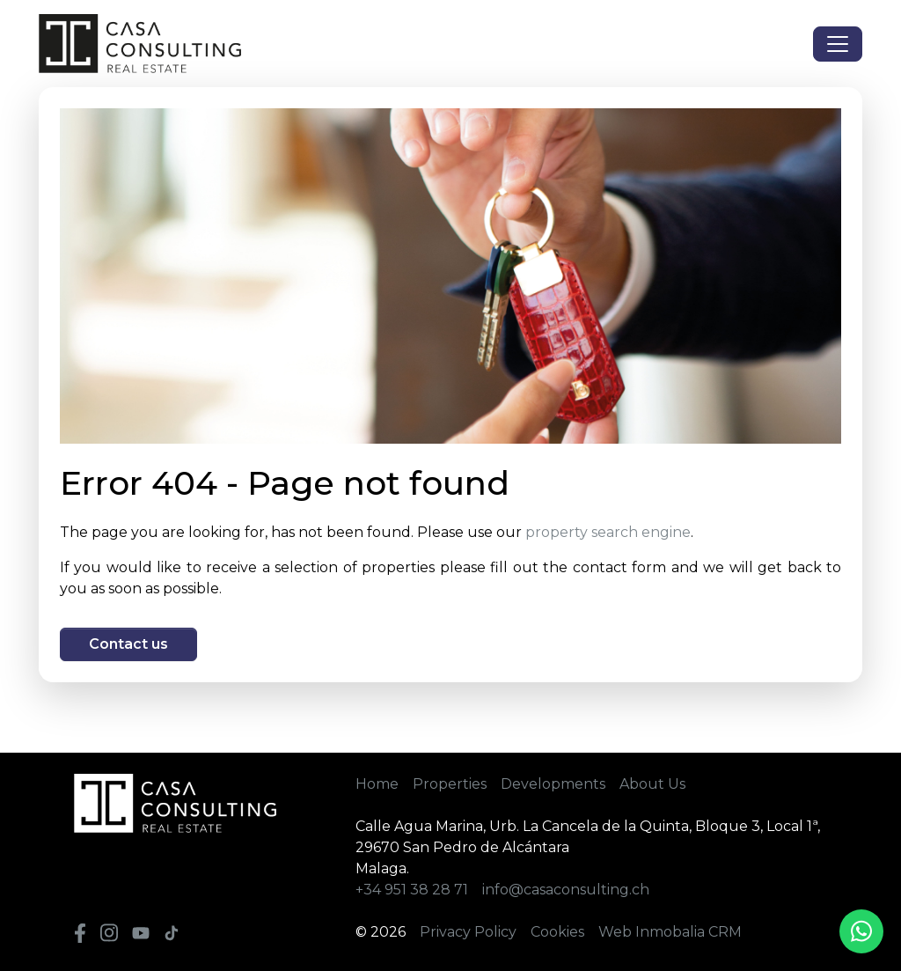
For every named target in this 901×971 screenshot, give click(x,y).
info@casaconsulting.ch (565, 889)
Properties (450, 784)
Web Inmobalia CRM (670, 931)
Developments (553, 784)
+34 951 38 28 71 (411, 889)
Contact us (128, 644)
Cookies (557, 931)
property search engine (608, 532)
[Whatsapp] (861, 931)
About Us (652, 784)
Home (377, 784)
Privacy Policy (468, 931)
